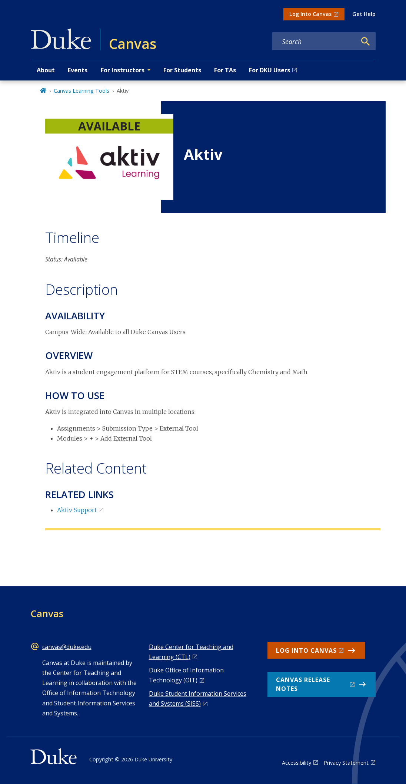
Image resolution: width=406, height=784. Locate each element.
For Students (182, 70)
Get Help (364, 13)
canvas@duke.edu (66, 647)
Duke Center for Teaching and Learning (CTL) (191, 652)
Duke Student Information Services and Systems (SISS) (197, 698)
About (46, 70)
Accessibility (296, 762)
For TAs (225, 70)
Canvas (46, 613)
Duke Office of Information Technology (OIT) (186, 675)
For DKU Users (269, 70)
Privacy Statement (346, 762)
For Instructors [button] (122, 70)
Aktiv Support (77, 510)
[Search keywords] (314, 41)
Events (77, 70)
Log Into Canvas (310, 13)
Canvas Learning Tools (81, 90)
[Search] (365, 41)
